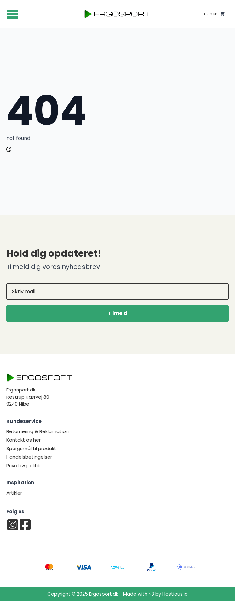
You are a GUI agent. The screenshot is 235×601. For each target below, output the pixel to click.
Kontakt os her (23, 440)
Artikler (14, 493)
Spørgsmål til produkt (31, 448)
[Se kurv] (214, 13)
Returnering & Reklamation (37, 431)
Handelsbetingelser (29, 457)
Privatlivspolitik (23, 465)
